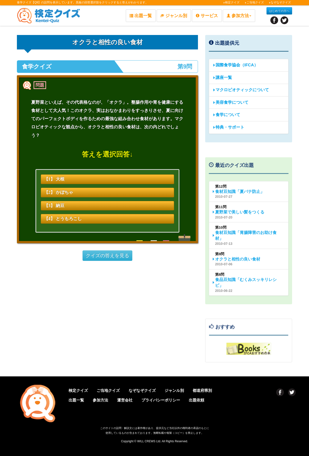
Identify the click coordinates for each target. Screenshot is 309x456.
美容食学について (230, 102)
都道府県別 (202, 390)
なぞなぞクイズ (280, 2)
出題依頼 (196, 400)
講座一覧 (222, 77)
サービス (207, 15)
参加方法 (100, 400)
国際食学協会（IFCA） (235, 65)
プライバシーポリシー (160, 400)
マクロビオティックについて (241, 90)
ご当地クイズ (254, 2)
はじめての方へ (279, 11)
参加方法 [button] (239, 15)
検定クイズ (231, 2)
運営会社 (125, 400)
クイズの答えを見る (107, 255)
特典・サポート (228, 127)
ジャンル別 (174, 15)
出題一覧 (141, 15)
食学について (226, 114)
